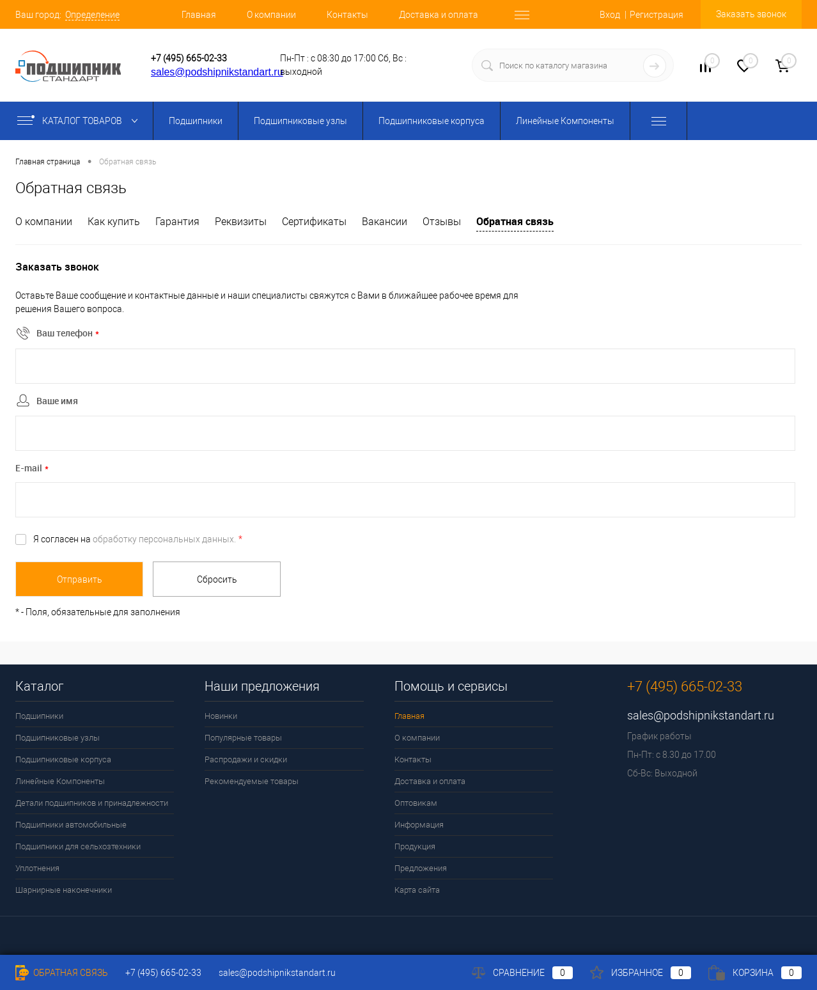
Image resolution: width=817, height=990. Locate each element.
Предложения (420, 868)
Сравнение (522, 973)
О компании (271, 15)
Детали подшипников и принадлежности (91, 803)
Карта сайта (417, 890)
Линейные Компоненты (565, 121)
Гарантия (177, 222)
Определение (92, 15)
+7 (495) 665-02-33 (189, 58)
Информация (419, 824)
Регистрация (656, 15)
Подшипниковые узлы (300, 121)
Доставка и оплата (438, 15)
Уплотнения (37, 868)
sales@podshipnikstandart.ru (217, 72)
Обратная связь (515, 221)
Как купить (114, 222)
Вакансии (384, 222)
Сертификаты (314, 222)
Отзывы (442, 222)
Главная (199, 15)
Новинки (221, 716)
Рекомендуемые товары (252, 781)
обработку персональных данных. (164, 539)
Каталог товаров (80, 121)
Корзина (755, 973)
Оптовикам (415, 803)
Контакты (347, 15)
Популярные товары (243, 737)
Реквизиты (241, 222)
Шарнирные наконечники (63, 890)
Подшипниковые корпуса (431, 121)
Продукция (414, 846)
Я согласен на (137, 539)
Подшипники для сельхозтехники (78, 846)
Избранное (640, 973)
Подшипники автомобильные (71, 824)
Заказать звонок (751, 14)
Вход (610, 15)
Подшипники (195, 121)
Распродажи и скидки (246, 759)
